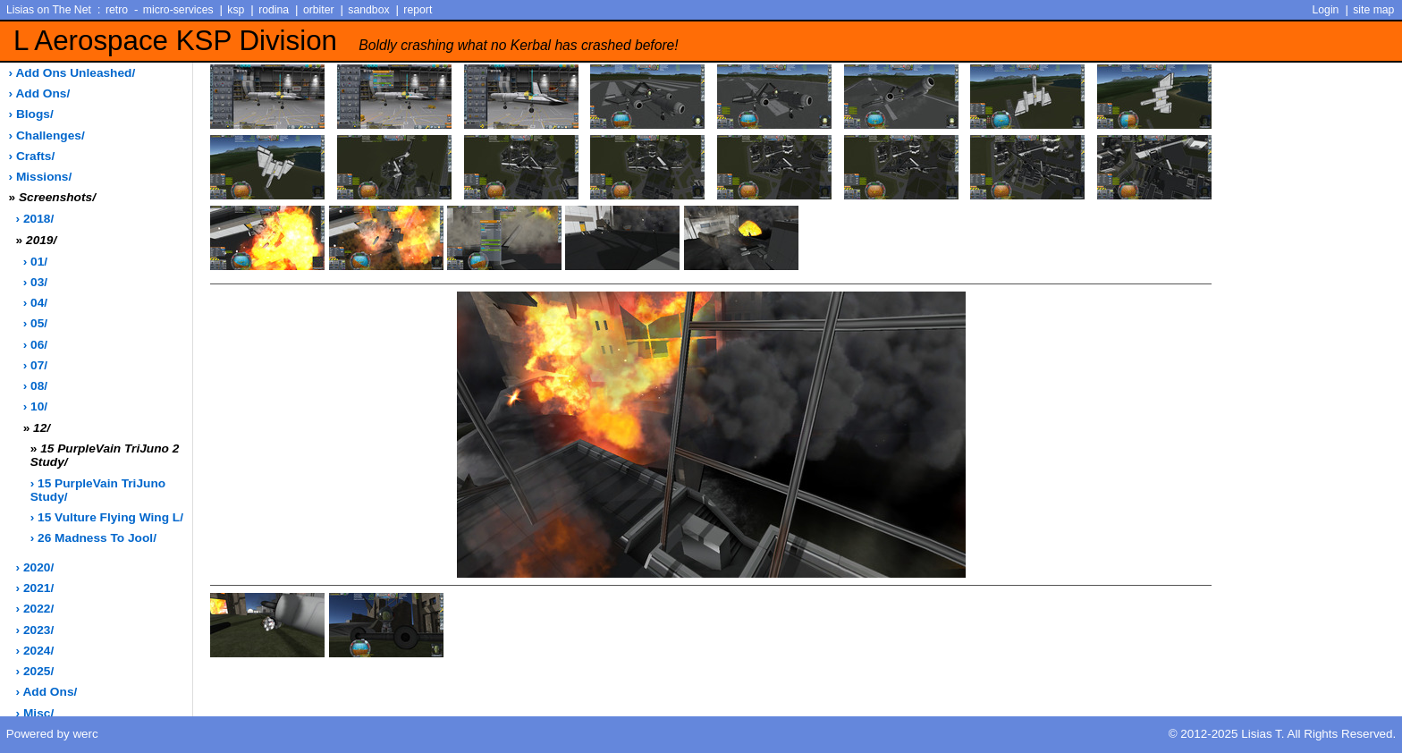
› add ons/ (40, 93)
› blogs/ (31, 114)
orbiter (318, 10)
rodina (273, 10)
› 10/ (35, 406)
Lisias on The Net (48, 10)
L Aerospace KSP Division (346, 40)
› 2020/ (35, 567)
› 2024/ (35, 650)
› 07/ (35, 365)
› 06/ (35, 344)
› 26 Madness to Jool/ (93, 538)
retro (117, 10)
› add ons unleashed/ (72, 73)
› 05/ (35, 323)
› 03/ (35, 282)
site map (1373, 10)
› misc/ (35, 713)
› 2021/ (35, 588)
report (417, 10)
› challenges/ (47, 135)
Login (1326, 10)
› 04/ (35, 302)
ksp (235, 10)
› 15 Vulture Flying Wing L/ (106, 517)
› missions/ (40, 176)
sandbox (368, 10)
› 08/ (35, 386)
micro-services (178, 10)
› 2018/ (35, 218)
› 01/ (35, 261)
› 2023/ (35, 630)
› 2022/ (35, 608)
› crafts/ (32, 156)
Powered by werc (52, 733)
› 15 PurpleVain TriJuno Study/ (97, 490)
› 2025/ (35, 671)
